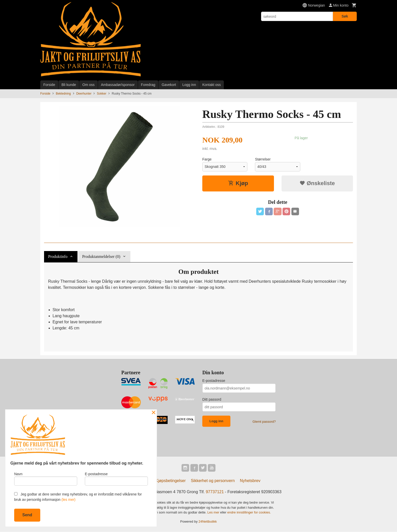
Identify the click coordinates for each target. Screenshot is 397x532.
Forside (49, 85)
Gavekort (169, 85)
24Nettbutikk (207, 522)
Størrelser (262, 159)
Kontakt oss (211, 85)
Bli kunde (69, 85)
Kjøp (238, 183)
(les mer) (68, 500)
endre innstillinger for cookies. (249, 513)
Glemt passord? (264, 421)
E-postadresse (213, 381)
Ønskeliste (317, 183)
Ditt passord (211, 399)
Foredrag (148, 85)
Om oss (88, 85)
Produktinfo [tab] (57, 256)
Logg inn (189, 85)
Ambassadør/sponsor (118, 85)
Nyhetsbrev (250, 481)
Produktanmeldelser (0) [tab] (101, 256)
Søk (345, 16)
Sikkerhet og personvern (213, 481)
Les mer (213, 513)
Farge (207, 159)
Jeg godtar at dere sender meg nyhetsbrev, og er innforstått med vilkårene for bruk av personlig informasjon (78, 497)
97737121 (215, 492)
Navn (45, 478)
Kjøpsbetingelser (170, 481)
